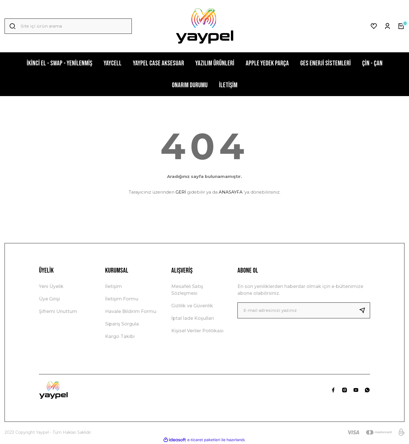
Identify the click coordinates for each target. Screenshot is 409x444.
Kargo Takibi (120, 336)
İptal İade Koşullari (192, 318)
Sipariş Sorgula (122, 324)
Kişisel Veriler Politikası (197, 330)
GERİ (181, 192)
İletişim (113, 286)
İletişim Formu (121, 299)
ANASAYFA (231, 192)
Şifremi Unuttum (58, 311)
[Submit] (364, 310)
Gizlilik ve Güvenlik (192, 305)
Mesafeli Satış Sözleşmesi (187, 290)
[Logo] (204, 26)
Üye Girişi (49, 299)
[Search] (68, 26)
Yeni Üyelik (51, 286)
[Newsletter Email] (303, 310)
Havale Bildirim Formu (130, 311)
